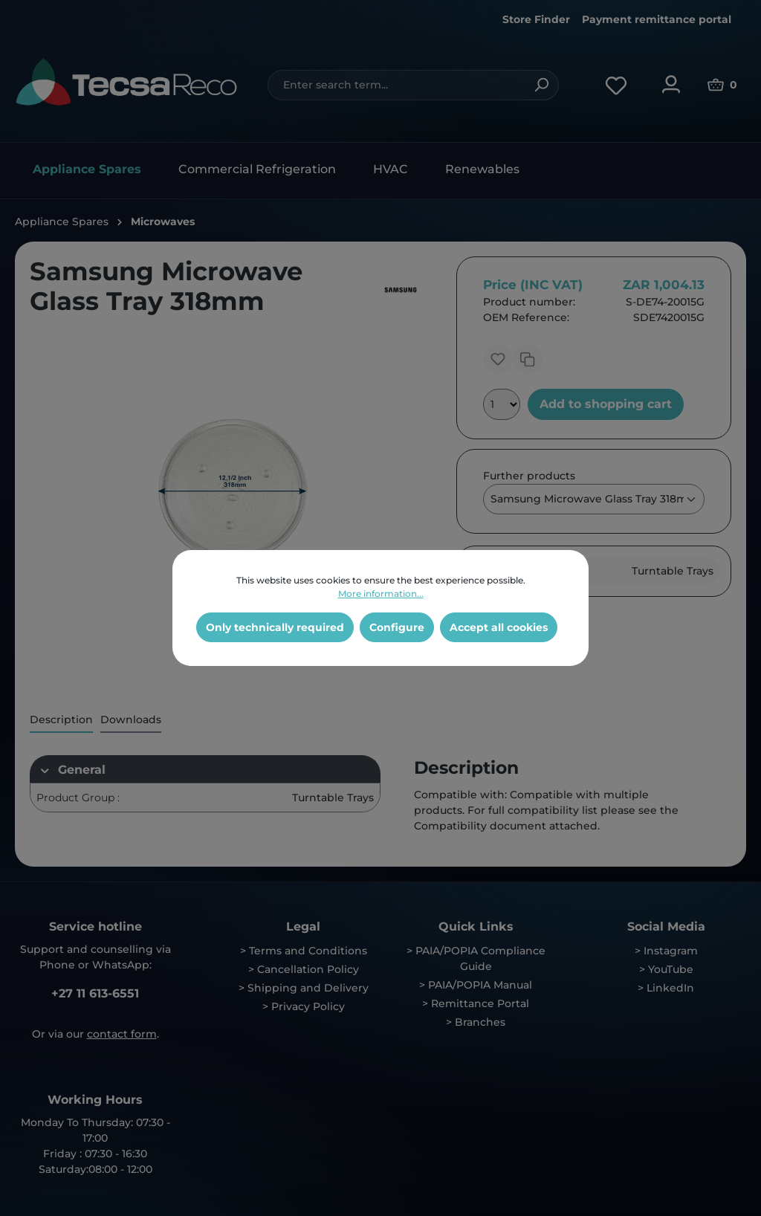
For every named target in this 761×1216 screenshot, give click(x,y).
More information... (381, 593)
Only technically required (275, 627)
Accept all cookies (499, 627)
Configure (396, 627)
